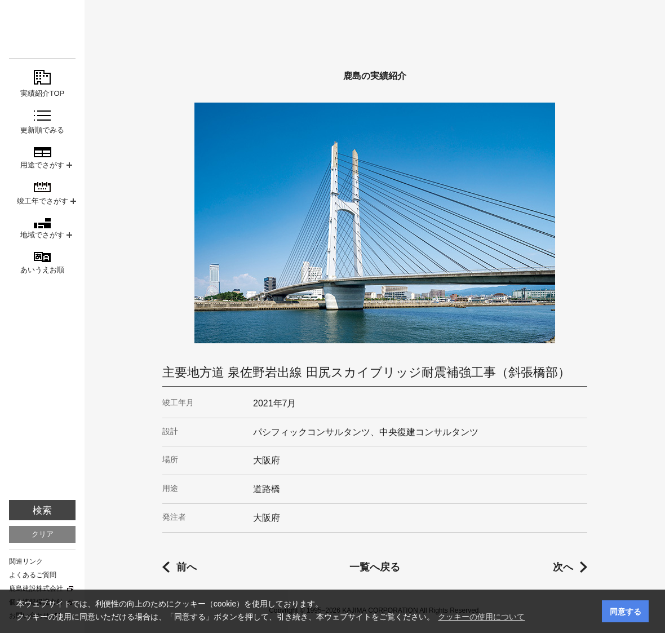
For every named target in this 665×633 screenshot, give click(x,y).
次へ (563, 567)
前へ (186, 567)
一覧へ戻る (374, 567)
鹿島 (42, 29)
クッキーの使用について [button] (481, 616)
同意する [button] (625, 611)
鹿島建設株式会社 (36, 588)
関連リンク (26, 561)
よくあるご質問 (32, 575)
